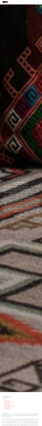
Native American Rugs (9, 406)
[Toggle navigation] (37, 2)
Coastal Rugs (7, 407)
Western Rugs (7, 401)
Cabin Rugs (6, 405)
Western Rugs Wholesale (21, 184)
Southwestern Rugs (8, 402)
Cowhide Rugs (7, 409)
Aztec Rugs (6, 403)
